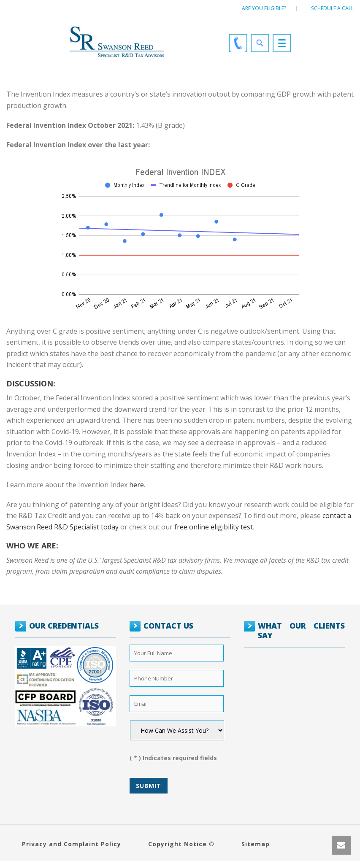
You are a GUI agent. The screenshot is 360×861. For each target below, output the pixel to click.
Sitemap (255, 844)
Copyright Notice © (181, 844)
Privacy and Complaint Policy (71, 844)
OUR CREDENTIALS (64, 626)
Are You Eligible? (264, 8)
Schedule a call (332, 8)
